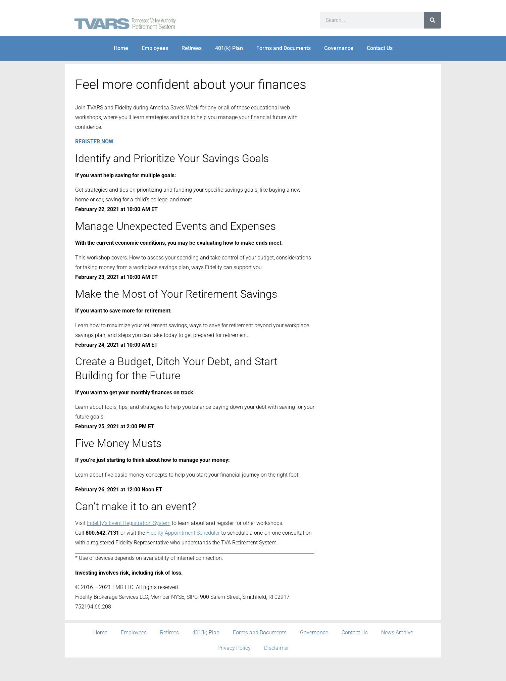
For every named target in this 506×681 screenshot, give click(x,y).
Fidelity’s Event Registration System (128, 523)
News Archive (397, 632)
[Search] (432, 20)
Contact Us (380, 48)
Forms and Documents (283, 48)
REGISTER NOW (94, 141)
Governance (338, 48)
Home (121, 48)
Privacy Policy (234, 648)
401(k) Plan (229, 48)
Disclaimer (276, 648)
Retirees (192, 48)
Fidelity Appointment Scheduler (183, 533)
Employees (155, 48)
